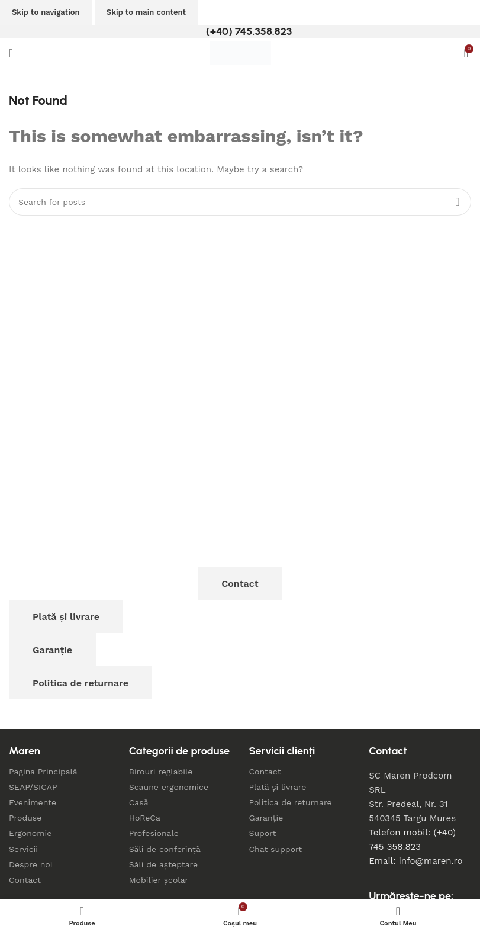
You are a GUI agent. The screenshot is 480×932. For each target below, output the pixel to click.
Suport (262, 833)
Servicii (23, 849)
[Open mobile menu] (11, 53)
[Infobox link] (240, 31)
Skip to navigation (46, 12)
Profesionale (154, 833)
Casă (139, 802)
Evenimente (32, 802)
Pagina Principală (43, 771)
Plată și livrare (66, 616)
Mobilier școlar (159, 880)
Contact (239, 583)
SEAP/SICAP (33, 787)
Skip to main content (146, 12)
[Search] (240, 202)
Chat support (275, 849)
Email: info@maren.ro (415, 861)
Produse (25, 817)
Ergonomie (30, 833)
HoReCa (144, 817)
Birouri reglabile (161, 771)
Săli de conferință (165, 849)
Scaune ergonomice (168, 787)
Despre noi (30, 864)
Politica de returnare (80, 683)
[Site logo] (240, 52)
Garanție (52, 649)
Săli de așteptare (163, 864)
